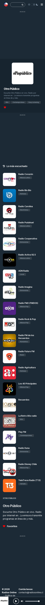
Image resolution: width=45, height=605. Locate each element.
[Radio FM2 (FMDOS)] (9, 308)
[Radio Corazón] (9, 179)
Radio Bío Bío (24, 190)
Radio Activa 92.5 (27, 255)
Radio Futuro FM (26, 351)
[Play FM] (9, 437)
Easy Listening (34, 102)
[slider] (32, 601)
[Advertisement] (22, 36)
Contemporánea (18, 102)
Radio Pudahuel (26, 222)
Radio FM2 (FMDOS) (28, 303)
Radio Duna (24, 448)
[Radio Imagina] (9, 292)
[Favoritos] (5, 108)
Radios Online (9, 592)
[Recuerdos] (9, 405)
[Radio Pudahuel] (9, 227)
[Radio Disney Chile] (9, 469)
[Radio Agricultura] (9, 372)
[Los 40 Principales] (9, 388)
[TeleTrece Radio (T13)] (9, 485)
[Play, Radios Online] (16, 601)
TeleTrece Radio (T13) (29, 480)
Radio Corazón (25, 174)
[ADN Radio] (9, 276)
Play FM (22, 432)
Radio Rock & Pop (27, 319)
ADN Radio (23, 271)
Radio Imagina (25, 287)
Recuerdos (23, 400)
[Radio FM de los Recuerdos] (9, 340)
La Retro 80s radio (27, 416)
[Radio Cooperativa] (9, 243)
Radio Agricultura (27, 367)
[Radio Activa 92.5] (9, 260)
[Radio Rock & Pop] (9, 324)
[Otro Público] (4, 601)
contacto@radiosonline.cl (31, 592)
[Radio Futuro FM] (9, 356)
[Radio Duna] (9, 453)
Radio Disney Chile (27, 464)
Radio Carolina (25, 206)
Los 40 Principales (27, 383)
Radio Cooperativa (27, 238)
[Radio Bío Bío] (9, 195)
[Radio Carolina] (9, 211)
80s (7, 102)
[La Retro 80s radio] (9, 421)
